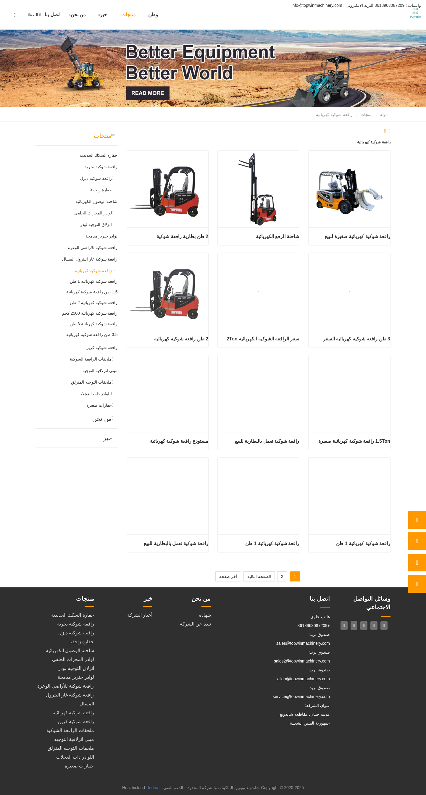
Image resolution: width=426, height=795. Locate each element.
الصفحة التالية (259, 576)
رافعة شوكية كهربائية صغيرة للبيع (357, 236)
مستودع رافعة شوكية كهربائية (179, 441)
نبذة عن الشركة (195, 623)
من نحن (102, 419)
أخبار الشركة (139, 615)
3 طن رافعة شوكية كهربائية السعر (356, 338)
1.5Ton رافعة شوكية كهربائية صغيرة (354, 441)
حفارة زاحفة (101, 190)
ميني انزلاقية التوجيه (100, 370)
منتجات (366, 114)
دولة (385, 114)
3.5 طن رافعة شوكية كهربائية (91, 334)
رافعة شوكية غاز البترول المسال (90, 259)
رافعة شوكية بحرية (101, 166)
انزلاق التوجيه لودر (96, 224)
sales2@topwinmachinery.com (302, 661)
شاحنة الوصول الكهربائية (96, 201)
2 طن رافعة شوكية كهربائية (181, 338)
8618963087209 (397, 5)
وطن (153, 14)
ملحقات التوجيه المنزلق (91, 382)
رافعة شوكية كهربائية (93, 270)
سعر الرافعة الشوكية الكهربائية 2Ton (263, 338)
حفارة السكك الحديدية (99, 155)
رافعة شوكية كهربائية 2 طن (93, 302)
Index (153, 787)
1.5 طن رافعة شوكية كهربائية (91, 292)
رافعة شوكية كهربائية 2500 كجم (90, 313)
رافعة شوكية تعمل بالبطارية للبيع (267, 441)
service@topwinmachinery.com (301, 696)
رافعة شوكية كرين (101, 347)
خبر (107, 438)
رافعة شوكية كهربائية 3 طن (93, 323)
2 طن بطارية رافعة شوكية (182, 236)
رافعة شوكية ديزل (96, 178)
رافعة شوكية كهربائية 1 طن (93, 281)
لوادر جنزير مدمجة (101, 236)
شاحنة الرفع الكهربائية (277, 236)
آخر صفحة (228, 576)
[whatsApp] (417, 520)
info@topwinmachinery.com (333, 5)
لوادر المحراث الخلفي (93, 213)
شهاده (205, 615)
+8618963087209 (314, 625)
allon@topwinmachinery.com (303, 678)
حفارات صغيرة (99, 405)
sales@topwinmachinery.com (303, 643)
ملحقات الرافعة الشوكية (91, 359)
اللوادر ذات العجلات (95, 393)
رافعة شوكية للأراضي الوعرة (93, 247)
